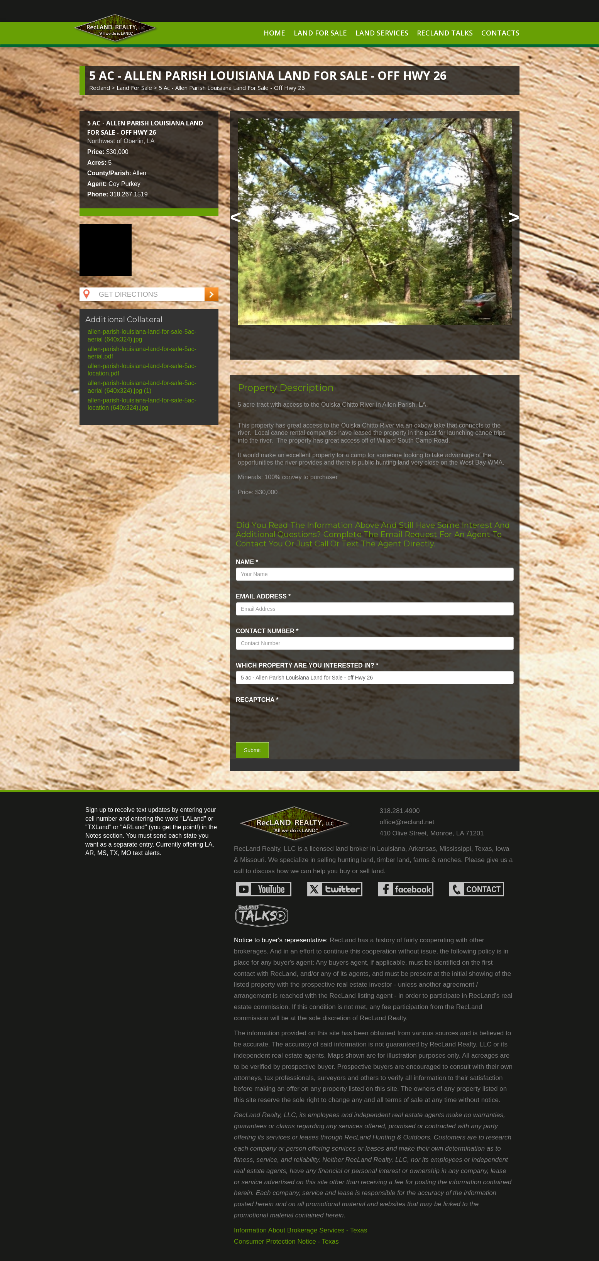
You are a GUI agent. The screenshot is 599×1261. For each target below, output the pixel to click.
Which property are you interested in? (307, 665)
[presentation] (281, 717)
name (247, 562)
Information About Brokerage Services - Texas (300, 1230)
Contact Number (267, 631)
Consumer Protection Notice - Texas (286, 1241)
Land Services (381, 32)
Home (274, 32)
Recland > (103, 87)
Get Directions (119, 294)
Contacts (500, 32)
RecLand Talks (445, 32)
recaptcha (257, 699)
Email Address (263, 596)
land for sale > (138, 87)
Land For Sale (320, 32)
